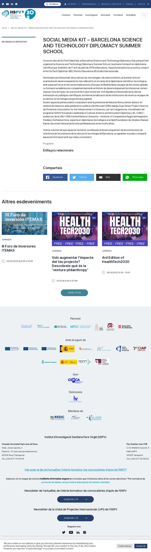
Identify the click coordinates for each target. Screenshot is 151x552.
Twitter (80, 177)
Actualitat (131, 15)
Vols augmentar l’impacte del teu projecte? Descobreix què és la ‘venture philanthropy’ (72, 263)
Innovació (105, 15)
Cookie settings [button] (124, 546)
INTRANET (72, 4)
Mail (104, 177)
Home (4, 28)
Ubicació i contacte (111, 4)
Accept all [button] (140, 546)
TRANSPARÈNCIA (89, 4)
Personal (78, 15)
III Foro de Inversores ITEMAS (19, 248)
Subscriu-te (71, 499)
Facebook (54, 177)
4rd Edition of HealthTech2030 (115, 259)
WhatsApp (134, 177)
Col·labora (53, 4)
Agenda (129, 4)
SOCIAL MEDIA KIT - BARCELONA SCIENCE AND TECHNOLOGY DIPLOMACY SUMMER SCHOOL (52, 28)
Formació (118, 15)
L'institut (66, 15)
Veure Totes (75, 294)
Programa (48, 143)
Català (141, 4)
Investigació (92, 15)
